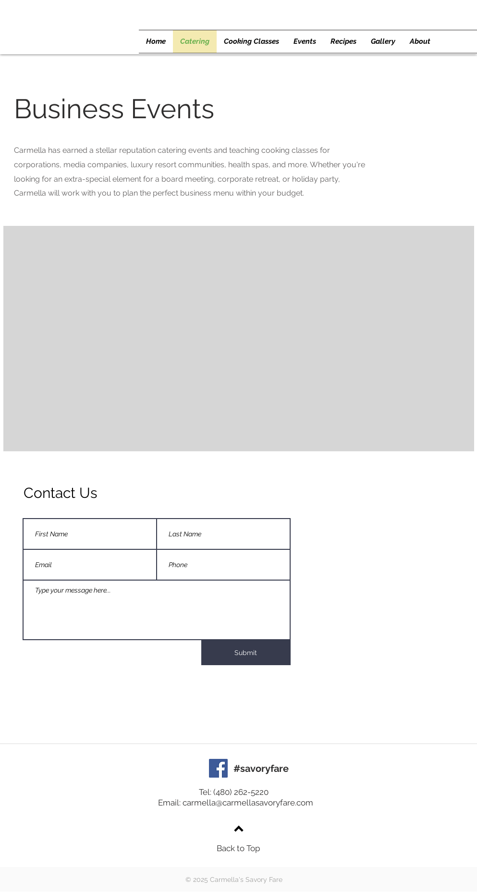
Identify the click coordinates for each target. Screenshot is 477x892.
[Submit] (246, 652)
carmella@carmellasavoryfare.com (248, 802)
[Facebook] (218, 768)
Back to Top (238, 848)
